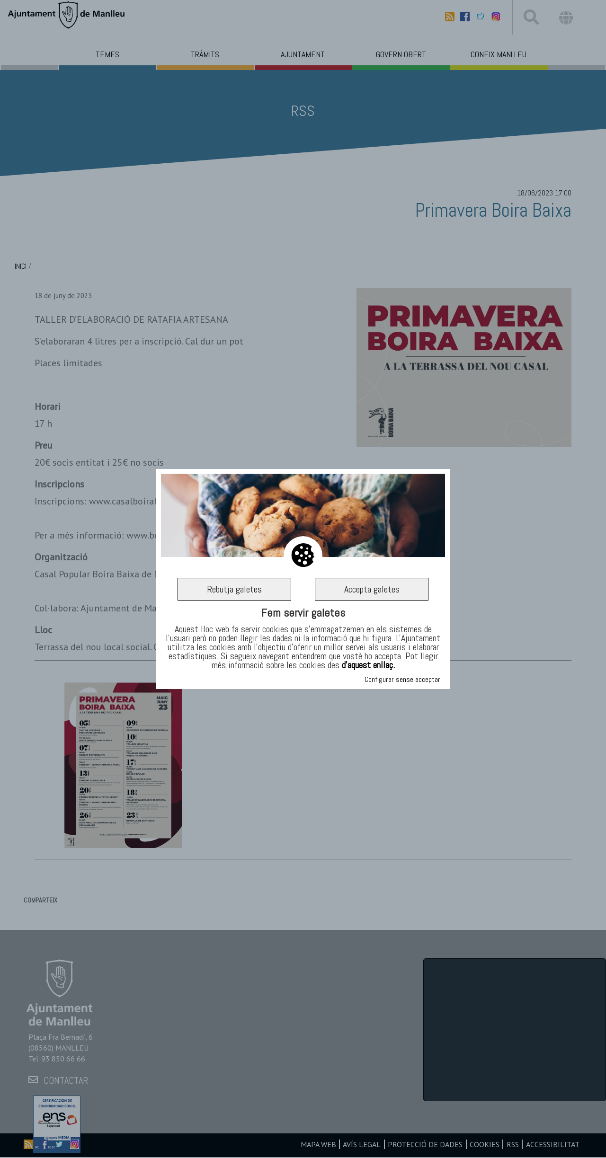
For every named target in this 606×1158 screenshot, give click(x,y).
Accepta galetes (372, 589)
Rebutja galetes (234, 589)
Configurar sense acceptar (402, 679)
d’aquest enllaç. (368, 665)
